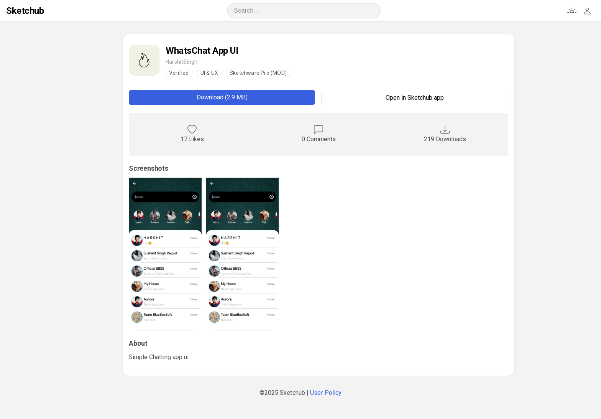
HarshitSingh (181, 62)
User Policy (326, 392)
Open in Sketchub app (415, 97)
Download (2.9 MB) (222, 97)
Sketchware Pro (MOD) (258, 73)
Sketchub (25, 10)
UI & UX (209, 73)
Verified (179, 73)
